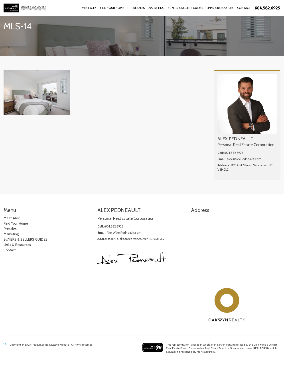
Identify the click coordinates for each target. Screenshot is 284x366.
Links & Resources (220, 8)
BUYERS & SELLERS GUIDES (185, 8)
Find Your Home (112, 8)
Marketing (156, 8)
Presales (138, 8)
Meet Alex (89, 8)
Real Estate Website (57, 344)
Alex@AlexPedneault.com (244, 159)
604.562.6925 (233, 153)
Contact (244, 8)
